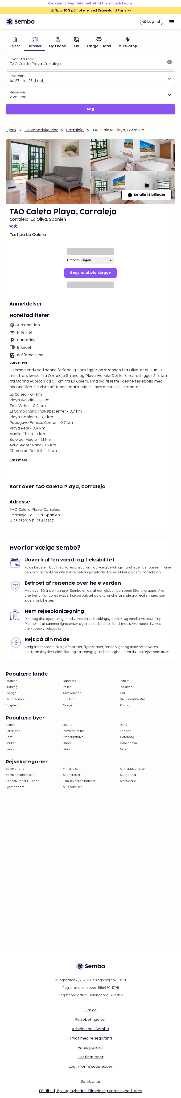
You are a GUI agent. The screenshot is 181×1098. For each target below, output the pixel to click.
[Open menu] (171, 21)
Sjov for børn (15, 787)
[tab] (15, 43)
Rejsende (17, 92)
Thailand (69, 699)
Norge (67, 705)
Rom (9, 737)
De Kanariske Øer (132, 699)
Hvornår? (17, 76)
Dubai (67, 743)
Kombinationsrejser (20, 775)
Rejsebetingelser (90, 1019)
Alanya (11, 725)
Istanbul (68, 749)
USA (123, 693)
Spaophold (128, 775)
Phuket (11, 743)
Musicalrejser (72, 787)
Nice (123, 749)
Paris (123, 725)
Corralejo (75, 130)
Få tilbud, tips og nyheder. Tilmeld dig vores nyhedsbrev (90, 1091)
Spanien (11, 681)
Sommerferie (15, 769)
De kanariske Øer (41, 130)
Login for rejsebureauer (90, 1066)
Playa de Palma (74, 731)
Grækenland (72, 693)
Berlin (10, 749)
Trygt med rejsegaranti (90, 1038)
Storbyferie (128, 781)
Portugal (126, 705)
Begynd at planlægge (90, 272)
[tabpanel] (90, 85)
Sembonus (91, 1081)
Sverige (11, 693)
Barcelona (13, 731)
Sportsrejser (71, 775)
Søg (90, 109)
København (128, 743)
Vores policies (90, 1048)
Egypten (12, 705)
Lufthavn (73, 260)
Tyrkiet (124, 681)
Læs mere (18, 362)
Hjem (11, 130)
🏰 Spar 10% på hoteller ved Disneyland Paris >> (90, 10)
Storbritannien (16, 699)
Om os (90, 1010)
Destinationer (90, 1057)
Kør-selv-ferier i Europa (22, 781)
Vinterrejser (71, 769)
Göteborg (127, 737)
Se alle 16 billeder (146, 195)
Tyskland (126, 687)
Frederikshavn (73, 737)
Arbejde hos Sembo (90, 1029)
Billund (67, 725)
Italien (67, 687)
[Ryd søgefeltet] (169, 62)
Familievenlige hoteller (79, 781)
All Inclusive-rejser (133, 769)
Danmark (69, 681)
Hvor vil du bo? (21, 59)
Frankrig (11, 687)
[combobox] (87, 64)
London (125, 731)
